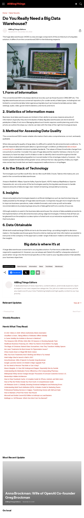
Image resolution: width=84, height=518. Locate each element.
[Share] (79, 30)
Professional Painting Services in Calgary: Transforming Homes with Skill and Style (32, 390)
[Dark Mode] (76, 4)
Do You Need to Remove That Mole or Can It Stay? (21, 365)
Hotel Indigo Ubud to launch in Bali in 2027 (18, 357)
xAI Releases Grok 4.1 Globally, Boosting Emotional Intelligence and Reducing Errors (33, 384)
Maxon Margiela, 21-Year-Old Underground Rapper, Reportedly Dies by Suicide (31, 368)
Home (5, 13)
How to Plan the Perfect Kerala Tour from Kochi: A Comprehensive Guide (29, 382)
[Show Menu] (3, 4)
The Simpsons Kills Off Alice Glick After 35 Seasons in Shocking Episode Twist (31, 341)
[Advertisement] (42, 428)
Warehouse (59, 266)
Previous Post (9, 311)
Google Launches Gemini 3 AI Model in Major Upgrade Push (24, 363)
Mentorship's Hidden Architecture (15, 376)
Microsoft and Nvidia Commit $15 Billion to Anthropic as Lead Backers (28, 395)
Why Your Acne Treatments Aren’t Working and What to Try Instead (27, 355)
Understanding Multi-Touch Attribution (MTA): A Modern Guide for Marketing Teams (32, 387)
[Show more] (43, 272)
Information (33, 266)
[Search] (80, 4)
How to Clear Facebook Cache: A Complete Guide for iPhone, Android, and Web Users (33, 379)
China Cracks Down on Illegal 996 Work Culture (20, 352)
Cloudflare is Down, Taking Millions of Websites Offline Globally (25, 335)
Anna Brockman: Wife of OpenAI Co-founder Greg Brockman (25, 360)
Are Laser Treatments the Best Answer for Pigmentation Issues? (26, 349)
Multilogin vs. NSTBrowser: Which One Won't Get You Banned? (25, 398)
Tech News (49, 266)
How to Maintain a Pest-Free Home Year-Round (20, 393)
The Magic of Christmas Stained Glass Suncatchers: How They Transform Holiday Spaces (34, 346)
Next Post (76, 311)
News (41, 266)
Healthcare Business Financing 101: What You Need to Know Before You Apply (31, 344)
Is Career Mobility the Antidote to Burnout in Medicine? (22, 338)
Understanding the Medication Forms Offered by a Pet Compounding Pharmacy (31, 371)
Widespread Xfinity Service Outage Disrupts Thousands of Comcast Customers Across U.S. (35, 374)
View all (76, 303)
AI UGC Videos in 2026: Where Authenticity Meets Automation (25, 333)
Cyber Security (14, 13)
